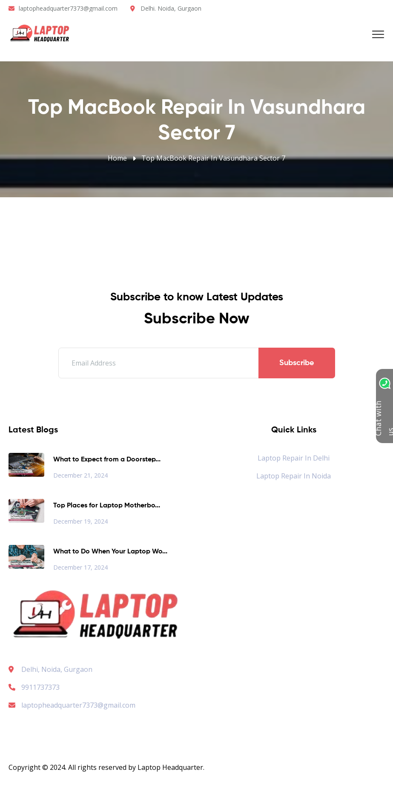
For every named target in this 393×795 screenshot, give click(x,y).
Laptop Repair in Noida (293, 476)
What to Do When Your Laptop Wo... (110, 551)
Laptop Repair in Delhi (294, 458)
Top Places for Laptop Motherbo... (106, 505)
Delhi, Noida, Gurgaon (56, 669)
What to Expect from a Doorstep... (107, 459)
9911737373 (34, 687)
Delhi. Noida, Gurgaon (171, 8)
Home (117, 158)
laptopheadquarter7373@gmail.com (68, 8)
